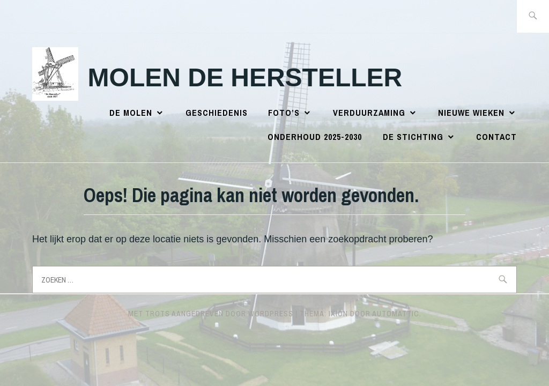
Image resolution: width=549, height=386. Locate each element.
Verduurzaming (369, 112)
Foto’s (284, 112)
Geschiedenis (217, 112)
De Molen (130, 112)
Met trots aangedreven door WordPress (210, 313)
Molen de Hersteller (245, 77)
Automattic (395, 313)
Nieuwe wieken (471, 112)
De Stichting (413, 137)
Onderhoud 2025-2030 (315, 137)
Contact (496, 137)
